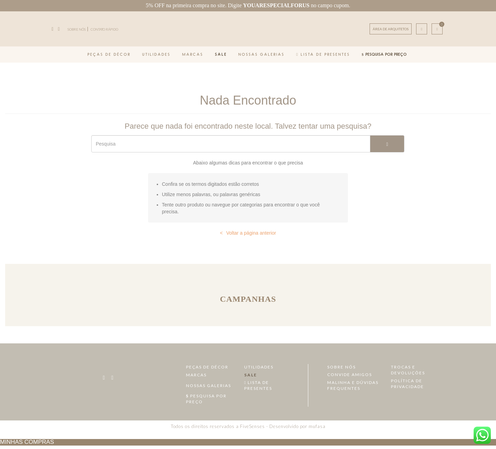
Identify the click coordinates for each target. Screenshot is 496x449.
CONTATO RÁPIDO (104, 29)
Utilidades (156, 54)
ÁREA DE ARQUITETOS (391, 29)
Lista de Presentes (323, 54)
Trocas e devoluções (408, 369)
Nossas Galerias (261, 54)
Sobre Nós (341, 367)
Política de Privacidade (407, 383)
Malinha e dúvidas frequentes (353, 385)
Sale (221, 54)
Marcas (192, 54)
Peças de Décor (109, 54)
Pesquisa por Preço (384, 54)
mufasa (317, 426)
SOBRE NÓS (77, 29)
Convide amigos (349, 374)
